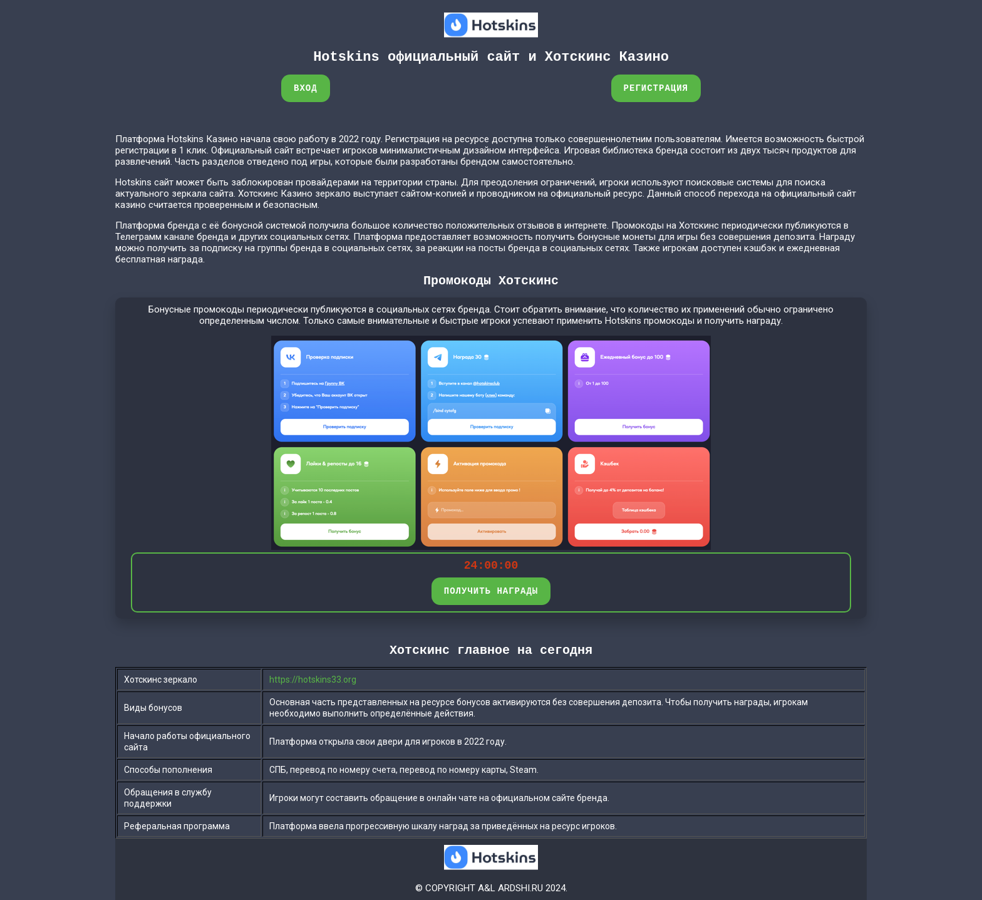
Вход (306, 88)
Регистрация (656, 88)
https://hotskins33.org (312, 680)
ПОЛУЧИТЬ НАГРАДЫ (491, 591)
